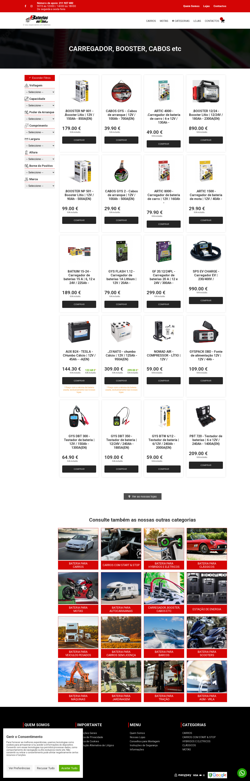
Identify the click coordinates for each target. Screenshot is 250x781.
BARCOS (164, 653)
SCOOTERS (207, 653)
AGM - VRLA (207, 697)
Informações (137, 749)
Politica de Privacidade (90, 737)
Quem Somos (191, 6)
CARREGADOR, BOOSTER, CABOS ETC (164, 609)
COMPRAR (79, 140)
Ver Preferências (19, 768)
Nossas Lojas (137, 737)
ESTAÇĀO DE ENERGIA (207, 609)
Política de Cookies (88, 741)
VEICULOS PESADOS (78, 653)
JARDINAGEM (121, 697)
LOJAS (197, 20)
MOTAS (164, 20)
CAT (181, 20)
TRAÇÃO (164, 697)
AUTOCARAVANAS (121, 609)
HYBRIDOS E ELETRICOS (164, 565)
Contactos (219, 6)
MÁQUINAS (78, 697)
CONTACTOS (212, 20)
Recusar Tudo (46, 768)
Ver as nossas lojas (143, 496)
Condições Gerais (87, 733)
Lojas (206, 6)
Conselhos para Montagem (145, 741)
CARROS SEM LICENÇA (121, 653)
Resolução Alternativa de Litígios (95, 745)
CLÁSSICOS (207, 565)
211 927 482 (66, 3)
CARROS (151, 20)
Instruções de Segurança (144, 745)
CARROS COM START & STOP (121, 565)
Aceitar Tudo (69, 768)
